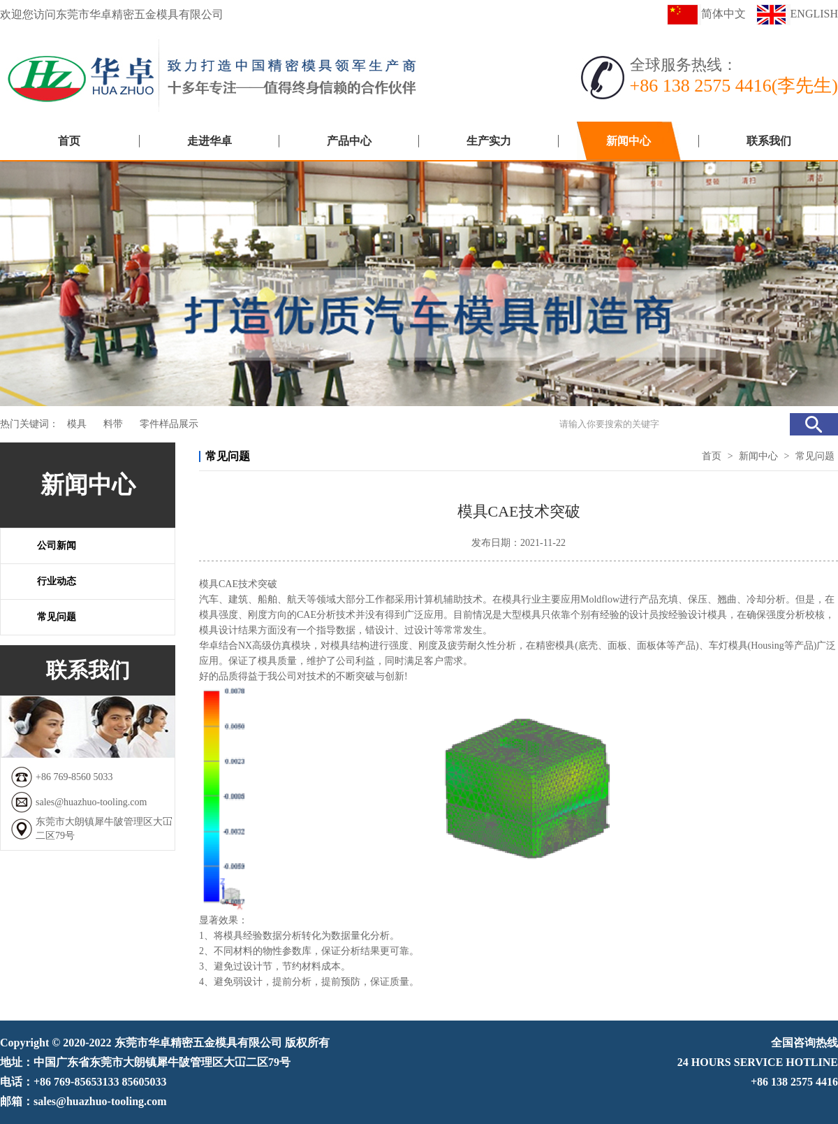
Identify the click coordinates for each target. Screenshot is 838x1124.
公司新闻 (56, 545)
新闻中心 (628, 141)
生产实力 (488, 141)
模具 (77, 424)
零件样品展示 (169, 424)
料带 (113, 424)
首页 (69, 141)
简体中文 (706, 14)
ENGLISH (797, 14)
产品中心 (349, 141)
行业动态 (56, 581)
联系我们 (769, 141)
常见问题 (56, 617)
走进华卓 (209, 141)
